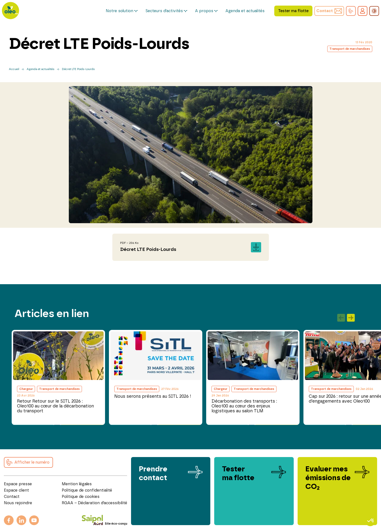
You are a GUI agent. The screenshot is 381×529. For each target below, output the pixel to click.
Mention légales (77, 484)
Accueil (14, 69)
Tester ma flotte (293, 11)
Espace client (16, 490)
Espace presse (18, 484)
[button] (351, 11)
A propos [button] (204, 11)
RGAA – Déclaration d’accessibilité (94, 503)
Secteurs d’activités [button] (164, 11)
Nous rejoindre (18, 503)
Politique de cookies (80, 497)
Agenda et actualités (245, 11)
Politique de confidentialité (87, 490)
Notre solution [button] (119, 11)
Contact (11, 497)
